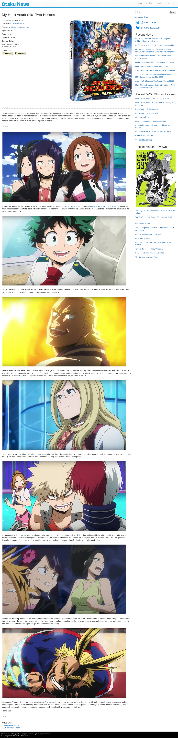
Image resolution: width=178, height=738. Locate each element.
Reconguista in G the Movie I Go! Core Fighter (153, 132)
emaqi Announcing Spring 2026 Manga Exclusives (154, 62)
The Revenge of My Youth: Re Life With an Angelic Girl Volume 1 (154, 229)
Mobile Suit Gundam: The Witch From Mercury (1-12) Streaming (155, 104)
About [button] (171, 3)
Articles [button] (149, 3)
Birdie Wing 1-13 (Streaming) (146, 109)
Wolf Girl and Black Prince (145, 136)
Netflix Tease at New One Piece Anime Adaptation (154, 45)
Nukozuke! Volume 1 (143, 238)
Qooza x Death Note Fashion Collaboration (151, 66)
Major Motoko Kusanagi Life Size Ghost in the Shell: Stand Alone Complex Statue (155, 86)
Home (140, 3)
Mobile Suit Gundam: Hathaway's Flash (150, 121)
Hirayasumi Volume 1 (143, 224)
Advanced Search (142, 17)
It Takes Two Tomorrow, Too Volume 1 (149, 253)
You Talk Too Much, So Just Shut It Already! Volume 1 (155, 218)
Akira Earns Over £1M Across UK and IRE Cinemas (155, 70)
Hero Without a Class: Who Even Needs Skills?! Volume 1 (153, 243)
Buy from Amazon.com (10, 725)
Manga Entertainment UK (20, 27)
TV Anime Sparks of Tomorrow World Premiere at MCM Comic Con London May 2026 (154, 76)
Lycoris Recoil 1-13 (142, 117)
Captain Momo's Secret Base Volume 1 (150, 234)
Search (172, 12)
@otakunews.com (150, 27)
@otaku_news (148, 22)
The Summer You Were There (146, 257)
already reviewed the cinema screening (104, 206)
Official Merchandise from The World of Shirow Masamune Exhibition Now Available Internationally (154, 50)
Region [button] (160, 3)
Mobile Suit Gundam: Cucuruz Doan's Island (152, 99)
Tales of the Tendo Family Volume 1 (149, 249)
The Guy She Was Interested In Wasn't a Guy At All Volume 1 (155, 212)
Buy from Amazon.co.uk (11, 728)
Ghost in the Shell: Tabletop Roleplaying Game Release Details (153, 57)
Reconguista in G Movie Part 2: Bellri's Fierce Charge (152, 126)
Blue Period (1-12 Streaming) (146, 113)
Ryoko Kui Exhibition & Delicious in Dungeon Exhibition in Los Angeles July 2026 (152, 40)
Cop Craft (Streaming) (143, 140)
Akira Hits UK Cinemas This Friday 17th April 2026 (154, 81)
